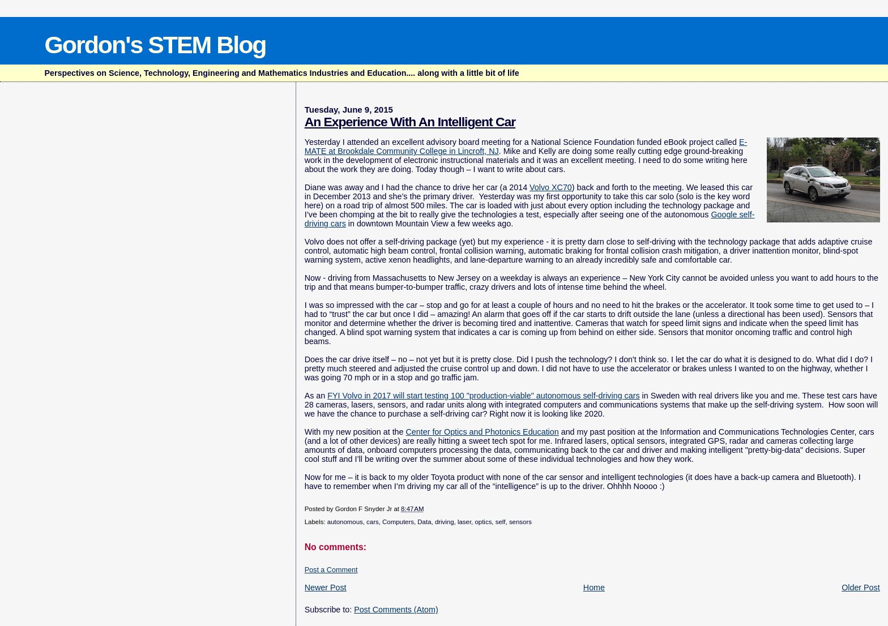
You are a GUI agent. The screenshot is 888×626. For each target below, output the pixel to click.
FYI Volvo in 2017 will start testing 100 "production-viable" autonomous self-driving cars (483, 395)
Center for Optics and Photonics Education (482, 431)
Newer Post (326, 587)
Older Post (861, 587)
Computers (398, 521)
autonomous (345, 521)
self (501, 521)
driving (444, 521)
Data (424, 521)
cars (372, 521)
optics (483, 521)
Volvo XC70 (551, 187)
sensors (520, 521)
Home (594, 587)
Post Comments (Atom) (396, 609)
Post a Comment (331, 570)
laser (464, 521)
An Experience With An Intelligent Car (410, 121)
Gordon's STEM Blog (155, 44)
